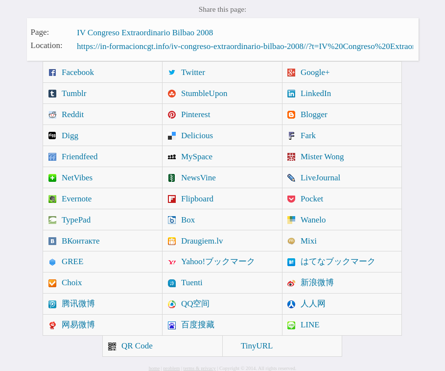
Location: (47, 45)
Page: (40, 31)
